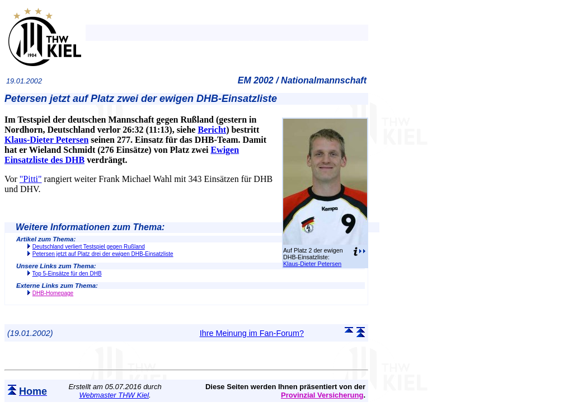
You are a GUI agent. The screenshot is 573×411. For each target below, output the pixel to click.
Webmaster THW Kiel (114, 395)
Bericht (212, 129)
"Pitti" (31, 179)
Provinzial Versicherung (322, 395)
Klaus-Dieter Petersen (312, 263)
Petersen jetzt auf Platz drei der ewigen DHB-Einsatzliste (102, 254)
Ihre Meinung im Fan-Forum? (252, 333)
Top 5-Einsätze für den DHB (67, 273)
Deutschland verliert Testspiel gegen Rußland (88, 247)
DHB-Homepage (52, 293)
